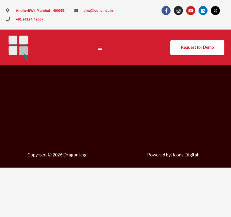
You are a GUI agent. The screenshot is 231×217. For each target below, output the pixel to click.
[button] (100, 48)
